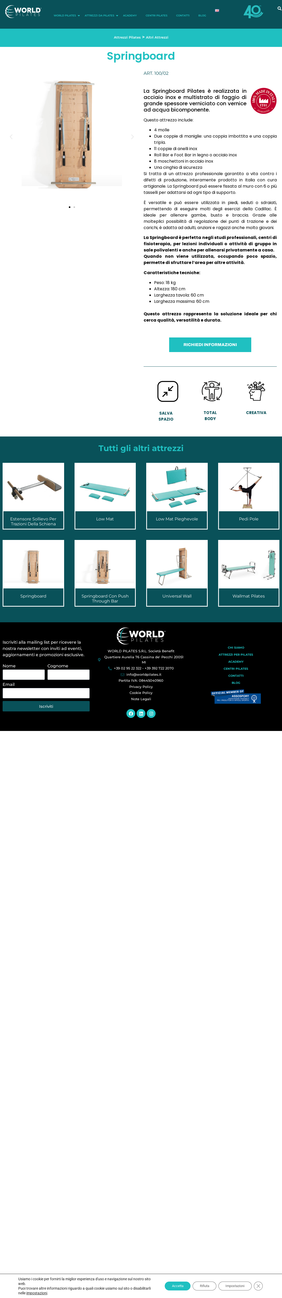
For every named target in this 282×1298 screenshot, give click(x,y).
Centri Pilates (156, 15)
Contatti (182, 15)
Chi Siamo (236, 647)
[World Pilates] (141, 636)
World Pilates (66, 15)
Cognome (57, 666)
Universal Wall (177, 596)
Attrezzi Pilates (127, 37)
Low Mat (105, 518)
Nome (9, 666)
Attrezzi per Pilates (236, 654)
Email (9, 684)
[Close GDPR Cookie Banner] (258, 1286)
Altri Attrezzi (157, 37)
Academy (130, 15)
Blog (202, 15)
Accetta (170, 1286)
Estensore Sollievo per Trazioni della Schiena (33, 521)
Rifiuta (199, 1286)
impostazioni (55, 1293)
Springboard (33, 596)
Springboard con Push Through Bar (105, 599)
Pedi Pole (249, 518)
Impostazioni (232, 1286)
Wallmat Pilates (248, 596)
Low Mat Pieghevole (177, 518)
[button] (11, 136)
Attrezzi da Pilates (100, 15)
